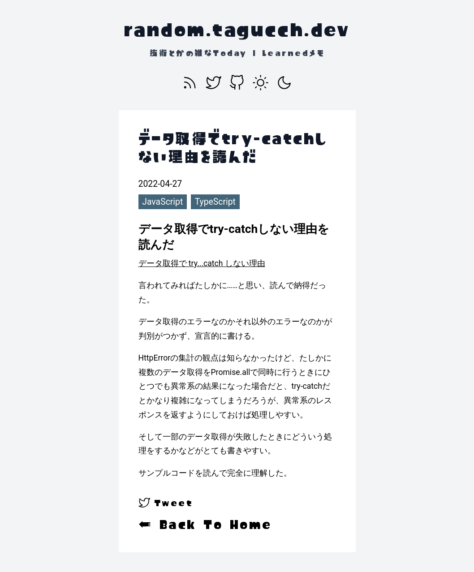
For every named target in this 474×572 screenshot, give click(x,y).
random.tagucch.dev (237, 29)
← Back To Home (205, 524)
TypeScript (215, 202)
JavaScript (162, 202)
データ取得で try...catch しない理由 (201, 263)
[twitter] (165, 502)
